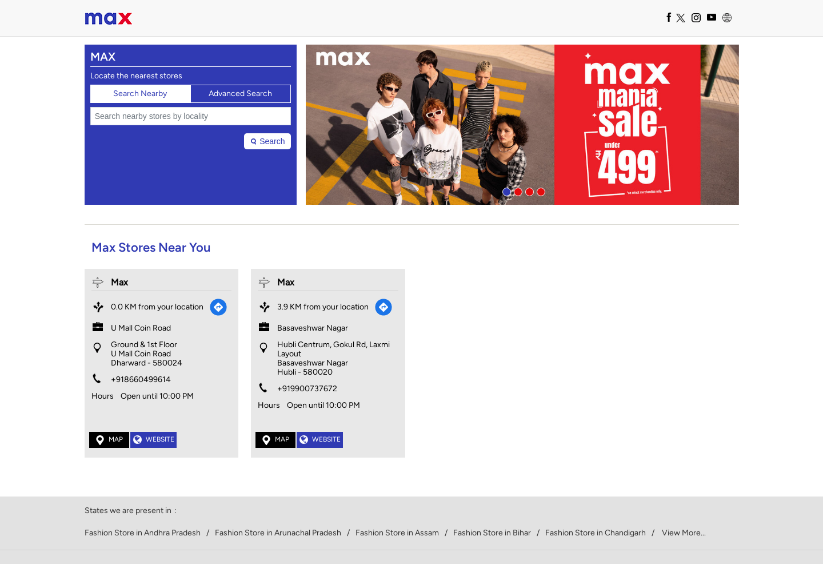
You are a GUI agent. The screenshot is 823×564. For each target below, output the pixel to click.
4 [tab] (539, 190)
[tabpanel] (522, 125)
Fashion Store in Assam (397, 533)
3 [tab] (528, 190)
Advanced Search (240, 93)
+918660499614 (141, 379)
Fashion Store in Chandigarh (595, 533)
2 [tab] (517, 190)
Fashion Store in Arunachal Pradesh (278, 533)
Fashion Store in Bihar (492, 533)
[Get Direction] (218, 307)
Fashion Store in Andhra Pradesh (143, 533)
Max (119, 282)
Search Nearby (140, 93)
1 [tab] (505, 190)
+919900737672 (307, 389)
